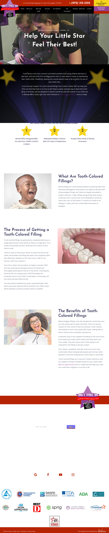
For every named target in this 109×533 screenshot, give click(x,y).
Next (71, 427)
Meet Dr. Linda (16, 441)
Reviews (75, 9)
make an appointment (68, 94)
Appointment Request (101, 3)
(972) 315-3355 (79, 3)
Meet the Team (30, 441)
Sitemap (23, 531)
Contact (89, 10)
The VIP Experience (46, 441)
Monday (66, 455)
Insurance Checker (101, 8)
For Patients (57, 10)
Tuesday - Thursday (70, 459)
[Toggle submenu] (29, 11)
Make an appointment (66, 365)
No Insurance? (67, 10)
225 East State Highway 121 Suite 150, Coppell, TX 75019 (25, 457)
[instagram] (73, 474)
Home (22, 9)
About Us (29, 10)
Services (47, 10)
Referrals (82, 9)
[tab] (48, 430)
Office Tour (61, 441)
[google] (35, 474)
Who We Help (38, 10)
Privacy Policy (31, 531)
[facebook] (48, 474)
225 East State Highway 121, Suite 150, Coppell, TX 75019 (42, 3)
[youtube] (60, 474)
